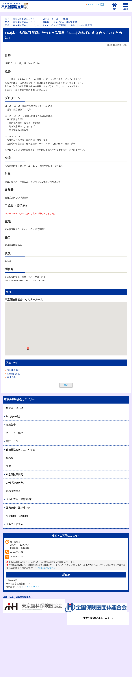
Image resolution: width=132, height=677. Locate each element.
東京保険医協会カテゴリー (26, 19)
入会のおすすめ (14, 524)
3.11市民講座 (13, 374)
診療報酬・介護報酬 (17, 516)
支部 (8, 466)
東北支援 (11, 377)
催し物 (65, 19)
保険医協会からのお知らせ (20, 449)
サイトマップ (93, 5)
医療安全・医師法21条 (18, 507)
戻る (66, 385)
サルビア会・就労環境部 (65, 22)
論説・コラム (13, 441)
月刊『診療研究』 (15, 482)
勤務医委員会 (13, 491)
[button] (28, 349)
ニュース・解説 (14, 433)
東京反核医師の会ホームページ (98, 618)
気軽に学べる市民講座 (81, 25)
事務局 (46, 22)
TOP (7, 19)
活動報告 (11, 424)
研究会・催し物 (50, 19)
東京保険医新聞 (14, 474)
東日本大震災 (13, 370)
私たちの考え (13, 416)
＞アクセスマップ (30, 587)
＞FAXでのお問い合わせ (45, 568)
